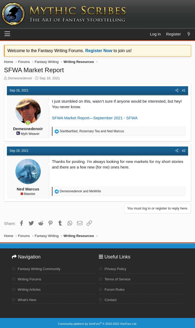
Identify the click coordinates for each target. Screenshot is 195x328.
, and (92, 131)
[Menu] (7, 34)
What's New (25, 299)
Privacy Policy (113, 268)
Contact (108, 299)
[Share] (177, 91)
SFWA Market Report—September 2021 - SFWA (95, 118)
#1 (183, 90)
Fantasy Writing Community (38, 268)
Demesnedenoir (20, 78)
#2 (183, 151)
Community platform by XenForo (97, 322)
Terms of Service (115, 278)
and (80, 191)
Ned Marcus (28, 189)
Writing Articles (27, 288)
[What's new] (189, 34)
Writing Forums (27, 278)
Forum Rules (112, 288)
